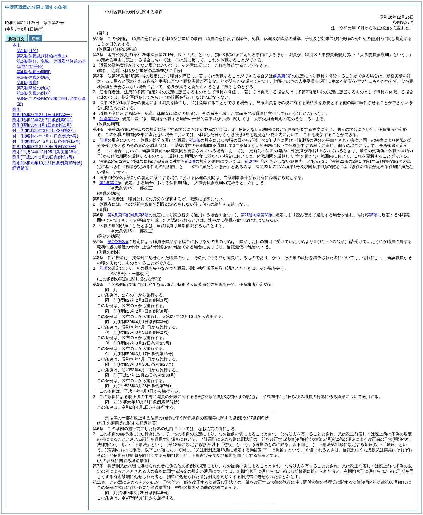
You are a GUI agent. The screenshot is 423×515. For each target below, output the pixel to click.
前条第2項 (282, 75)
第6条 (195, 140)
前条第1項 (108, 118)
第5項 (372, 214)
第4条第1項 (118, 214)
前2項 (190, 161)
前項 (103, 140)
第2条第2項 (118, 241)
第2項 (246, 214)
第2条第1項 (109, 182)
